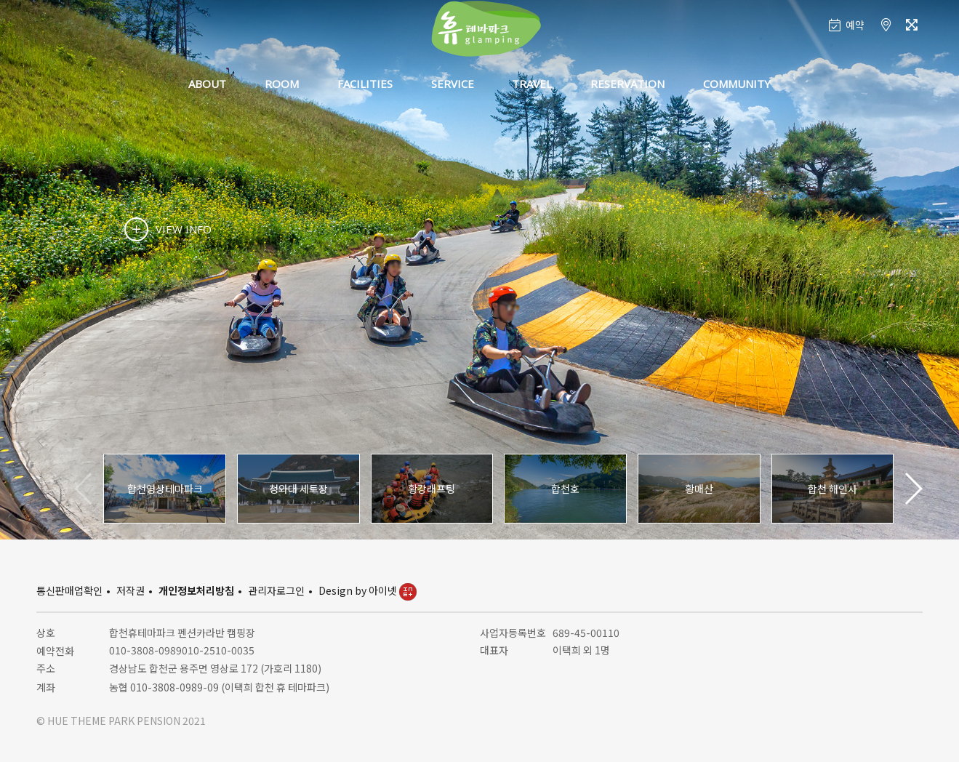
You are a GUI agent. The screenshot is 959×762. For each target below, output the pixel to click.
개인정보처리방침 (196, 590)
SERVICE (452, 83)
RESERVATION (627, 83)
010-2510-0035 (218, 650)
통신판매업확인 (69, 590)
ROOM (282, 83)
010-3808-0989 (145, 650)
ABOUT (207, 83)
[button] (913, 489)
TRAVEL (532, 83)
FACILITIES (365, 83)
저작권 (130, 590)
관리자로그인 (276, 590)
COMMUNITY (737, 83)
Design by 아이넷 (367, 590)
